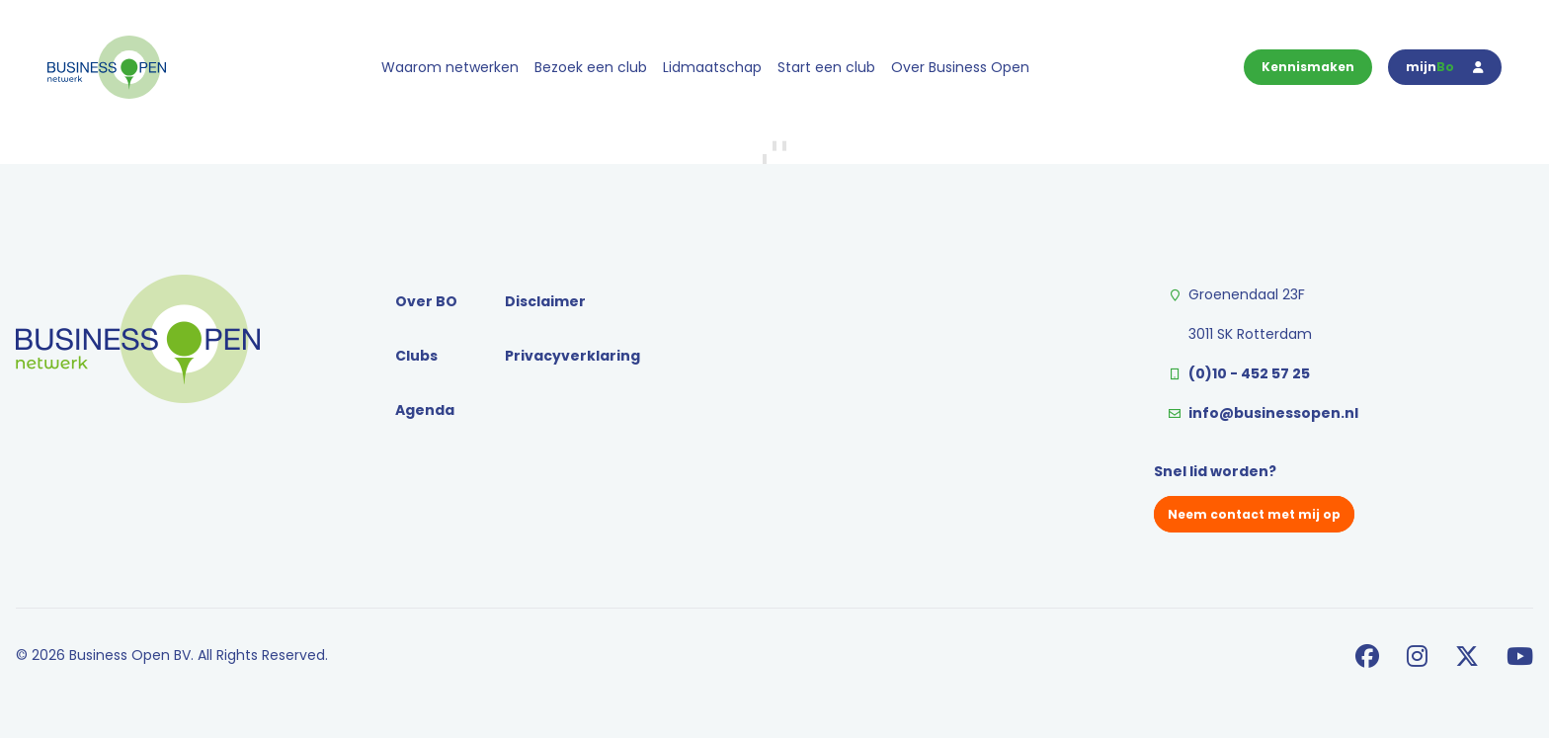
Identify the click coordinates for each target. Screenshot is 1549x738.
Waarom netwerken (450, 67)
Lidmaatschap (712, 67)
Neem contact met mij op (1254, 514)
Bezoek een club (590, 67)
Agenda (424, 410)
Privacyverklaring (572, 356)
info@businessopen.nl (1273, 413)
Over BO (426, 301)
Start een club (826, 67)
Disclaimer (545, 301)
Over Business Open (960, 67)
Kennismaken (1308, 66)
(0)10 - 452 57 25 (1249, 373)
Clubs (416, 356)
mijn (1445, 66)
